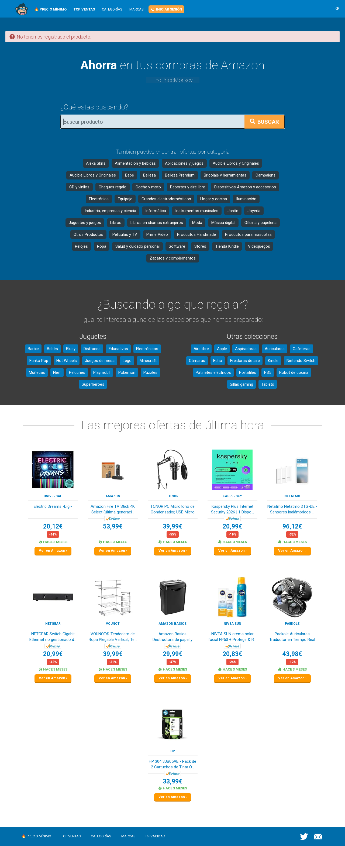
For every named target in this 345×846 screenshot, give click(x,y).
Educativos (118, 348)
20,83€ (232, 654)
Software (177, 246)
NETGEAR (53, 624)
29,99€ (172, 654)
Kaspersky (232, 496)
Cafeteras (301, 348)
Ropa (101, 246)
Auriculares (275, 348)
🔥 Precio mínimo (36, 836)
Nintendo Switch (301, 360)
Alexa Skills (96, 163)
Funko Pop (38, 360)
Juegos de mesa (100, 360)
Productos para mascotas (248, 234)
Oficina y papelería (260, 222)
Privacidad (155, 836)
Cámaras (197, 360)
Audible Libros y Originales (236, 163)
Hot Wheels (66, 360)
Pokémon (126, 372)
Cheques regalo (112, 187)
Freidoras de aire (245, 360)
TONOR (172, 496)
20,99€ (232, 526)
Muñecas (37, 372)
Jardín (232, 210)
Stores (200, 246)
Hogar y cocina (213, 198)
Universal (53, 496)
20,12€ (53, 526)
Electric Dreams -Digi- (53, 506)
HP (172, 751)
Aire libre (201, 348)
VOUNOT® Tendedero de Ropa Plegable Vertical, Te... (113, 636)
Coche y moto (148, 187)
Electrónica (99, 198)
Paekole (292, 624)
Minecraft (148, 360)
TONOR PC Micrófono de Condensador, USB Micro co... (172, 510)
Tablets (267, 384)
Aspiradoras (246, 348)
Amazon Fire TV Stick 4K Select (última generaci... (113, 509)
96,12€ (292, 526)
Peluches (77, 372)
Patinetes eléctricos (213, 372)
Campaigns (265, 175)
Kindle (273, 360)
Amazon (112, 496)
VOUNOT (113, 624)
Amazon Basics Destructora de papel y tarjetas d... (172, 637)
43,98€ (292, 654)
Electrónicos (147, 348)
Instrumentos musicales (196, 210)
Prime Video (157, 234)
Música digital (223, 222)
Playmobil (101, 372)
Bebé (129, 175)
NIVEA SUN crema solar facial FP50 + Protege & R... (232, 636)
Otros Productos (88, 234)
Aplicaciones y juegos (184, 163)
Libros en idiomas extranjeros (156, 222)
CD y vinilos (79, 187)
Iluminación (246, 198)
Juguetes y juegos (85, 222)
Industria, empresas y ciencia (110, 210)
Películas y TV (124, 234)
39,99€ (172, 526)
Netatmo (292, 496)
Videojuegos (259, 246)
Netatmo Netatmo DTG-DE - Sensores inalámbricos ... (292, 509)
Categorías (112, 9)
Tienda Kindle (227, 246)
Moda (197, 222)
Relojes (81, 246)
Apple (222, 348)
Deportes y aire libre (187, 187)
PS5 (267, 372)
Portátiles (247, 372)
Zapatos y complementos (173, 258)
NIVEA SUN (232, 624)
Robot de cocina (293, 372)
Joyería (253, 210)
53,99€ (112, 526)
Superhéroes (93, 384)
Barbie (33, 348)
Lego (127, 360)
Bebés (52, 348)
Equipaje (125, 198)
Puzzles (150, 372)
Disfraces (92, 348)
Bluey (70, 348)
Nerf (57, 372)
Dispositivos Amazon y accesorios (245, 187)
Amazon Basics (172, 624)
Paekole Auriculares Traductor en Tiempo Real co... (292, 637)
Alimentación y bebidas (135, 163)
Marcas (136, 9)
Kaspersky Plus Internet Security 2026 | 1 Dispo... (232, 509)
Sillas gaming (241, 384)
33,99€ (172, 781)
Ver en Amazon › (53, 550)
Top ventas (71, 836)
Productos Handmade (196, 234)
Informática (155, 210)
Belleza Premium (180, 175)
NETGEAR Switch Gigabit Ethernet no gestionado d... (53, 636)
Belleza (149, 175)
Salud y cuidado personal (137, 246)
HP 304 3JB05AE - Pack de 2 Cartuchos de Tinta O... (172, 764)
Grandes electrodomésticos (166, 198)
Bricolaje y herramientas (225, 175)
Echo (217, 360)
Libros (115, 222)
